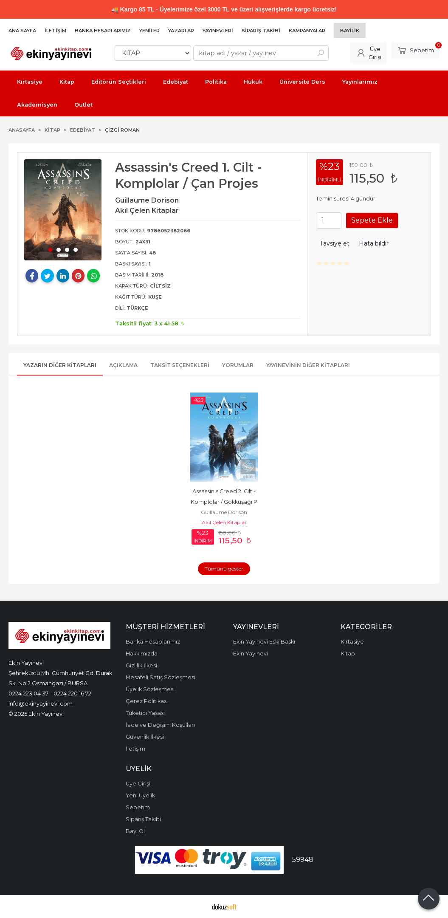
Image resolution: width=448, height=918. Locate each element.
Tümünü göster (224, 568)
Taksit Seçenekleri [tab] (179, 365)
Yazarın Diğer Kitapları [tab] (59, 365)
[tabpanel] (62, 209)
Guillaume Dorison (224, 512)
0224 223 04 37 (28, 693)
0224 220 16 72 (72, 693)
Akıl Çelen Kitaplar (224, 522)
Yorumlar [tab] (238, 365)
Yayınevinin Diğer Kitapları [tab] (308, 365)
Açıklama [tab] (123, 365)
